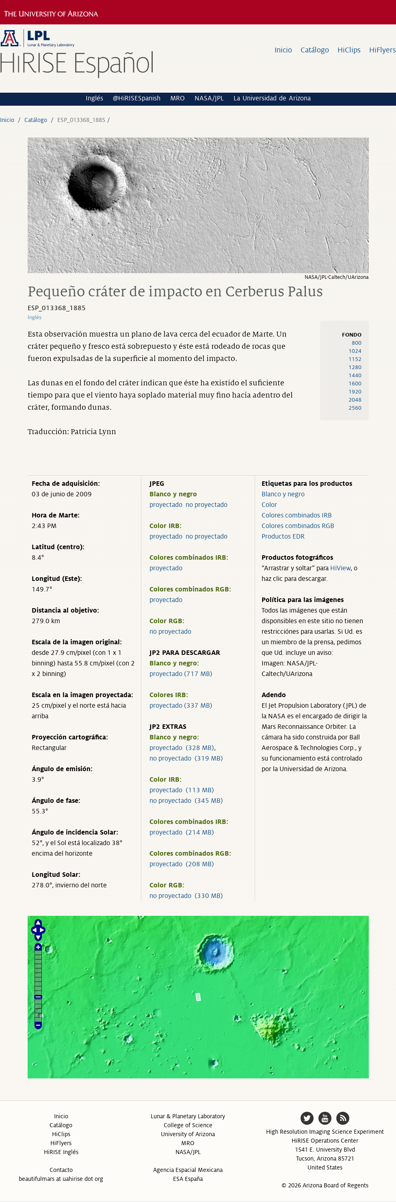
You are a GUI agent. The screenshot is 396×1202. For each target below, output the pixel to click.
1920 (354, 392)
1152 (354, 359)
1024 (354, 351)
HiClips (349, 50)
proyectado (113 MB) (181, 790)
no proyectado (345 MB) (186, 800)
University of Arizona (188, 1134)
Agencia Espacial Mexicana (188, 1170)
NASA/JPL (209, 98)
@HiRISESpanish (136, 98)
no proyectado (206, 505)
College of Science (188, 1125)
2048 (354, 400)
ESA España (188, 1179)
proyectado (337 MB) (180, 705)
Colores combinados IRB (297, 515)
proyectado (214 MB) (181, 832)
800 (356, 343)
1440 (354, 375)
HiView (340, 568)
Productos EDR (283, 536)
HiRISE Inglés (61, 1152)
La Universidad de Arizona (272, 98)
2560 (354, 408)
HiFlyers (382, 50)
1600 (354, 383)
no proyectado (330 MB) (186, 896)
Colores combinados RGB (298, 526)
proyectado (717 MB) (180, 674)
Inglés (94, 98)
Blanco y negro (283, 494)
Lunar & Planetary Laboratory (188, 1116)
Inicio (283, 50)
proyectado (165, 505)
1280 (354, 367)
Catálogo (315, 50)
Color (269, 505)
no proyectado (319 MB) (186, 758)
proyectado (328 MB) (181, 748)
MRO (177, 98)
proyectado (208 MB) (181, 864)
